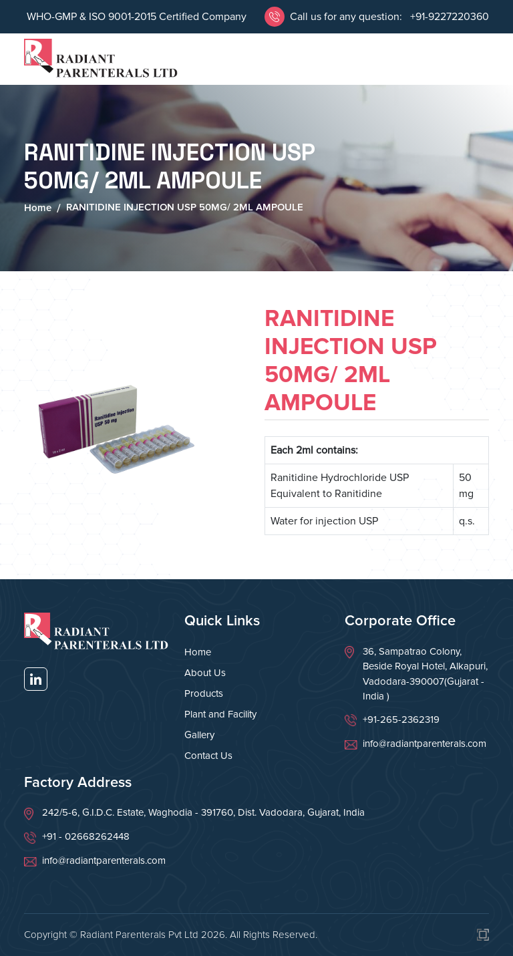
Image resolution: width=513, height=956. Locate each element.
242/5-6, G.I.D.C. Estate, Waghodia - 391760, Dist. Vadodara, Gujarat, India (203, 812)
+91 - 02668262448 (86, 836)
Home (37, 208)
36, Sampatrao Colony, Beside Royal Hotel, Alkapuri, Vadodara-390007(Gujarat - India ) (425, 674)
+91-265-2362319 (401, 719)
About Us (205, 673)
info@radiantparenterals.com (424, 744)
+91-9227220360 (448, 16)
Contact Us (208, 756)
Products (203, 693)
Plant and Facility (220, 714)
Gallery (199, 735)
